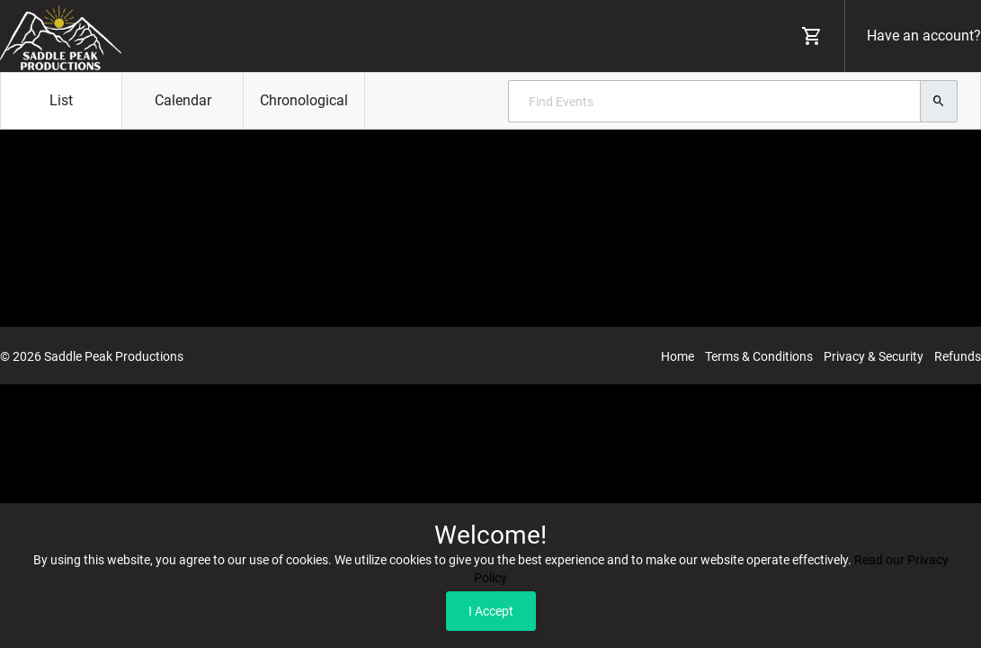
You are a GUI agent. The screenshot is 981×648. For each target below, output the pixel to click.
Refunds (957, 356)
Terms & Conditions (759, 356)
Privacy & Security (873, 356)
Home (677, 356)
